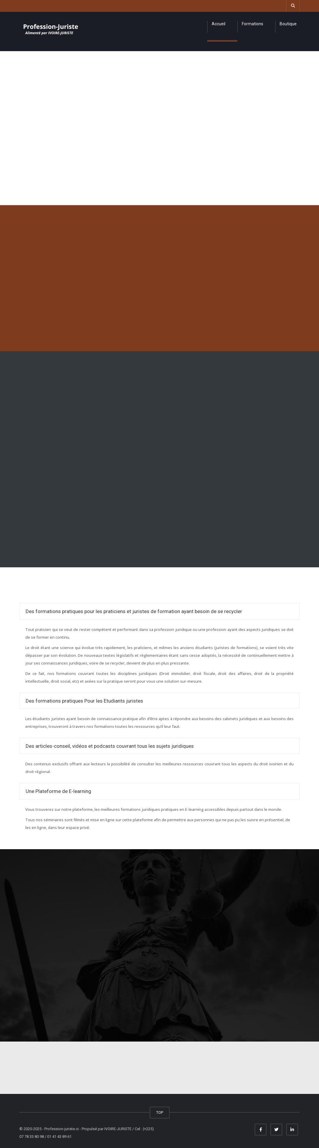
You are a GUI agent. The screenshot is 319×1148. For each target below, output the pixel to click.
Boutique (288, 23)
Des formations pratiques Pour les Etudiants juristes (84, 701)
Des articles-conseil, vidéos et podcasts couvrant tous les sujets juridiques (110, 746)
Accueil (218, 23)
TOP (159, 1112)
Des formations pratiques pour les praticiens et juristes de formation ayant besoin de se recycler (134, 611)
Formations (252, 23)
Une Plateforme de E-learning (58, 791)
